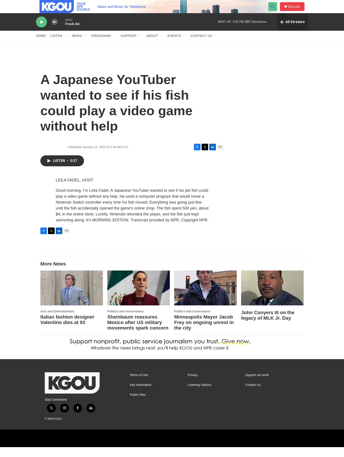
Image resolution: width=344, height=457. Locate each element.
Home (41, 45)
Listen (56, 45)
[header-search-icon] (274, 11)
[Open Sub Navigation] (66, 45)
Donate (297, 11)
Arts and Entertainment (57, 321)
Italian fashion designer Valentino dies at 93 (67, 329)
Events (174, 45)
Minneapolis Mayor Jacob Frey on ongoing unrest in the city (204, 332)
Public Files (138, 404)
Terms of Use (139, 385)
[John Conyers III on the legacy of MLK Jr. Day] (272, 297)
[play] (41, 31)
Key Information (140, 394)
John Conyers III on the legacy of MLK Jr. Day (267, 325)
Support (129, 45)
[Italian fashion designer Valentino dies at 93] (71, 297)
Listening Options (199, 394)
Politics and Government (125, 321)
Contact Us (201, 45)
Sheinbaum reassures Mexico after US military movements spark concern (137, 332)
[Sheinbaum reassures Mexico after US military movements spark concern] (138, 297)
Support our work (257, 385)
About (152, 45)
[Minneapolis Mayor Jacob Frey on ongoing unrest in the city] (205, 297)
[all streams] (292, 32)
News (77, 45)
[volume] (54, 32)
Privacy (193, 385)
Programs (101, 45)
